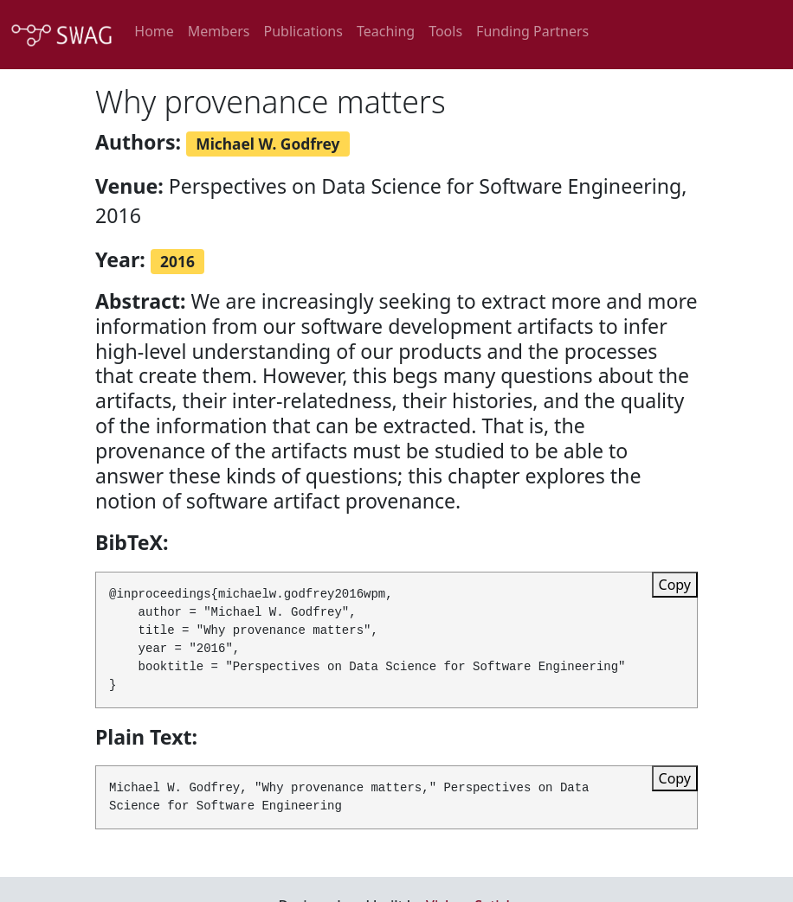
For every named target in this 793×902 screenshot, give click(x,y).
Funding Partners (532, 31)
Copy (675, 584)
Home (154, 31)
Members (219, 31)
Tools (445, 31)
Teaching (386, 31)
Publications (302, 31)
